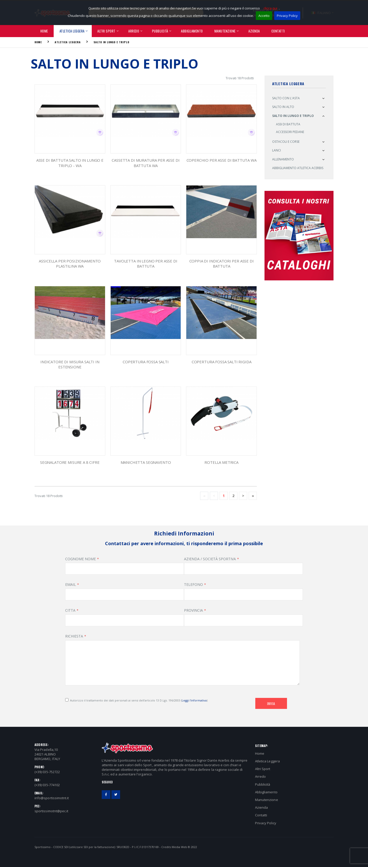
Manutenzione (225, 31)
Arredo (133, 31)
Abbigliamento (192, 31)
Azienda (254, 31)
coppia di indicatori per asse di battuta (221, 263)
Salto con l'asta (286, 98)
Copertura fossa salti (146, 361)
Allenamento (283, 159)
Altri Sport (106, 31)
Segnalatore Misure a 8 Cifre (70, 462)
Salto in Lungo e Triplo (111, 42)
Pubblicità (160, 31)
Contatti (278, 31)
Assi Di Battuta (288, 124)
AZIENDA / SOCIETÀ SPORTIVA (210, 558)
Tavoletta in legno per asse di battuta (145, 263)
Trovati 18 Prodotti (240, 78)
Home (44, 31)
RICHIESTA (74, 636)
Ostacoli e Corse (286, 141)
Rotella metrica (221, 462)
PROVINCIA (193, 610)
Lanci (276, 150)
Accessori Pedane (290, 132)
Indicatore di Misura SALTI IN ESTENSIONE (69, 364)
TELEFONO (193, 584)
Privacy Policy (287, 15)
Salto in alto (283, 107)
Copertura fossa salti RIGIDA (221, 361)
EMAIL (70, 584)
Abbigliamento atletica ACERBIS (297, 168)
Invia (271, 703)
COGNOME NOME (80, 558)
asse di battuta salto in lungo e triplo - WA (69, 163)
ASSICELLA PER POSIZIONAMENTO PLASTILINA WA (70, 263)
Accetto (264, 15)
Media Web (179, 847)
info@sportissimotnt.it (51, 798)
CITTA (70, 610)
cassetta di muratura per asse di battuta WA (145, 163)
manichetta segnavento (146, 462)
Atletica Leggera (72, 31)
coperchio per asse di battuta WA (222, 160)
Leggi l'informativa (194, 700)
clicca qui (270, 8)
